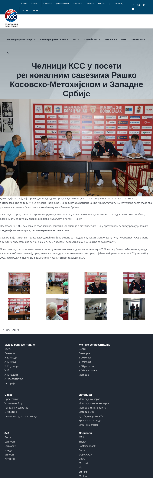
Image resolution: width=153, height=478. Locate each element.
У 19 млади (10, 361)
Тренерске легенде (90, 420)
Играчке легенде (88, 424)
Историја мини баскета (92, 407)
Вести (7, 349)
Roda (82, 450)
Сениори (9, 353)
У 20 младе (85, 357)
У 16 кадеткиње (88, 370)
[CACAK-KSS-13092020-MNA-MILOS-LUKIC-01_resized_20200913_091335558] (76, 147)
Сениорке (84, 353)
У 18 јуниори (11, 366)
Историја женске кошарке (94, 403)
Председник (11, 399)
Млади (8, 450)
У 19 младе (85, 361)
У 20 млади (10, 357)
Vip (80, 467)
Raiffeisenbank (87, 446)
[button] (7, 53)
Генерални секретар (16, 407)
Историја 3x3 (86, 411)
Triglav (82, 441)
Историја (9, 383)
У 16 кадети (11, 374)
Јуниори (9, 454)
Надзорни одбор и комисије (20, 416)
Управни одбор (13, 403)
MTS (81, 437)
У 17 (6, 370)
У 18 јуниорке (87, 366)
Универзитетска (13, 379)
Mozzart (83, 463)
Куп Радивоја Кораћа (91, 416)
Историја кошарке (89, 399)
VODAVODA (85, 454)
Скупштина (10, 411)
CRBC (82, 458)
